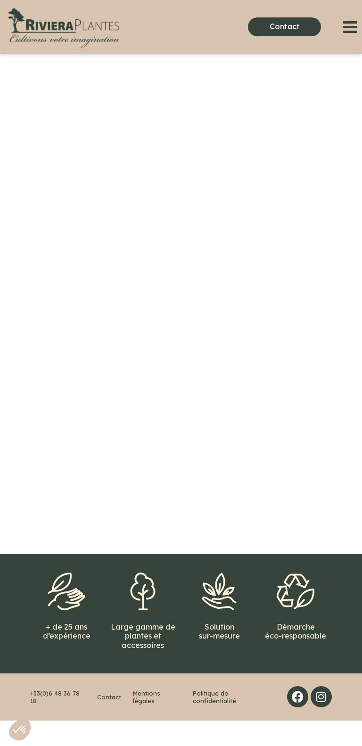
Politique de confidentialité (214, 722)
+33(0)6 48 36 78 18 (55, 722)
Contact (109, 722)
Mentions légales (146, 722)
